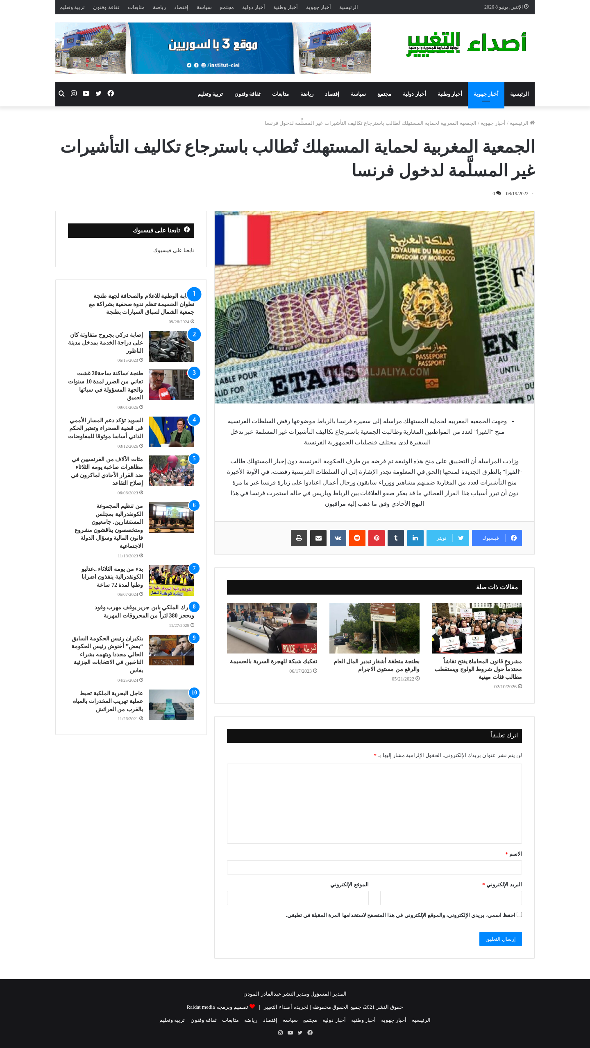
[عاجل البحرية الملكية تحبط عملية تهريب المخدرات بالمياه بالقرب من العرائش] (171, 705)
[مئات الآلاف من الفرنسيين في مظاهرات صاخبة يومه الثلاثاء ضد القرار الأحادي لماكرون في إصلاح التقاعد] (171, 470)
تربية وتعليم (72, 7)
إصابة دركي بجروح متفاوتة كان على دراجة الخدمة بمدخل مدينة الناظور (105, 343)
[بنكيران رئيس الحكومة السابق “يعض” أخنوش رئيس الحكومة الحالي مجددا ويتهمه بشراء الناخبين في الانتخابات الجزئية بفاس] (171, 650)
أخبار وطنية (285, 7)
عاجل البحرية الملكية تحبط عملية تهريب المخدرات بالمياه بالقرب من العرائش (108, 701)
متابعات (136, 7)
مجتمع (227, 7)
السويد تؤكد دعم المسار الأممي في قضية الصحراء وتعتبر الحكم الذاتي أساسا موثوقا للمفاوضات (105, 428)
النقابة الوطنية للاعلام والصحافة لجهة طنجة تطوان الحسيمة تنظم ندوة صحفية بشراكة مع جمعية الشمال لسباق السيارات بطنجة (141, 304)
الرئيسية (348, 7)
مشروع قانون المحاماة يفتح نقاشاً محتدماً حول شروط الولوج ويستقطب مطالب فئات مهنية (478, 669)
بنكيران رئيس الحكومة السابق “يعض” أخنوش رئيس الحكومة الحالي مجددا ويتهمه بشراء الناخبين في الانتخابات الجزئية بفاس (107, 655)
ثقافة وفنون (106, 7)
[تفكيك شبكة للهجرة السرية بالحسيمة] (272, 628)
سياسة (204, 7)
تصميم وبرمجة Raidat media (217, 1007)
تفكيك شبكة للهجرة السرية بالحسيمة (273, 661)
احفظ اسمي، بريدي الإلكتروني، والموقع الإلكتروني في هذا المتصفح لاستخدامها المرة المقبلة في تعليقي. (400, 915)
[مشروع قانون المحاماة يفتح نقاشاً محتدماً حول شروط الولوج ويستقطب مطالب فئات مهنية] (477, 628)
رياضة (159, 7)
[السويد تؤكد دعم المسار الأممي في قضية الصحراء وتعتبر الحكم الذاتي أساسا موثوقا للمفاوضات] (171, 432)
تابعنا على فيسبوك (173, 250)
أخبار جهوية (318, 7)
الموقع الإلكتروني (349, 884)
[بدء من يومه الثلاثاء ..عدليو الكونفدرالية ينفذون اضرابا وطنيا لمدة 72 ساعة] (171, 580)
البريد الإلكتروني (502, 884)
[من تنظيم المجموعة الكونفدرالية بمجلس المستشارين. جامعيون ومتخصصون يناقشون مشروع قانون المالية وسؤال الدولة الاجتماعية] (171, 517)
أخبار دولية (253, 7)
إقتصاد (181, 7)
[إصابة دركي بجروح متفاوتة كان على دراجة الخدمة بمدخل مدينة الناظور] (171, 346)
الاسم (513, 854)
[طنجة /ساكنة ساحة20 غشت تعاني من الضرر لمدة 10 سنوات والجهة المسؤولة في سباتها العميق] (171, 385)
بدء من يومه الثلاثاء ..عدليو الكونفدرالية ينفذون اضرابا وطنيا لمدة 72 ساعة (112, 577)
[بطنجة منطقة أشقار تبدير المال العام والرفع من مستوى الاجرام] (374, 628)
